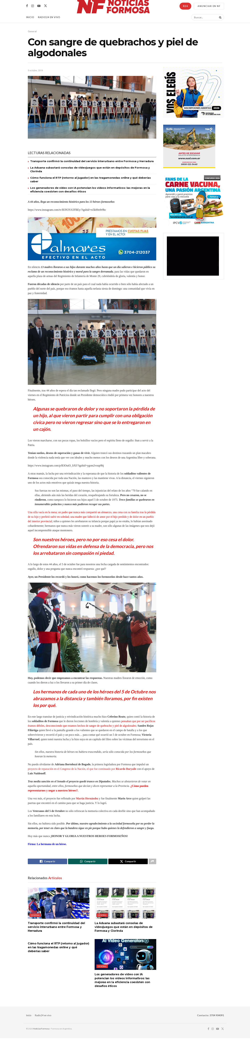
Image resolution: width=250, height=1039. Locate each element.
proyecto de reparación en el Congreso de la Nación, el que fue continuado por (82, 768)
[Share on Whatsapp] (87, 862)
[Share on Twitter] (128, 862)
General (32, 31)
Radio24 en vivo (43, 1016)
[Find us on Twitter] (45, 6)
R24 (185, 6)
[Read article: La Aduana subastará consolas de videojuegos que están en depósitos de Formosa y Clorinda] (125, 904)
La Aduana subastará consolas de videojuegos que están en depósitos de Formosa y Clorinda (124, 927)
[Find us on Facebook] (27, 6)
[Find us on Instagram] (32, 6)
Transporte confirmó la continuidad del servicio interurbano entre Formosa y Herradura (92, 161)
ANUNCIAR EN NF (209, 6)
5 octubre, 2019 (35, 70)
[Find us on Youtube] (38, 6)
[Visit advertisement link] (92, 238)
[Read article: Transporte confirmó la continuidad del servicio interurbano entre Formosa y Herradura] (58, 904)
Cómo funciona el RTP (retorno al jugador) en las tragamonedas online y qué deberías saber (58, 948)
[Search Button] (219, 17)
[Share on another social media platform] (152, 862)
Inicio (30, 17)
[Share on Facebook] (47, 862)
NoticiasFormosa (41, 1029)
